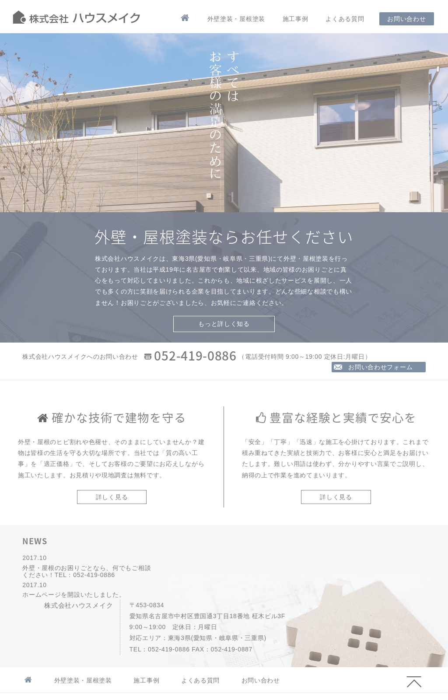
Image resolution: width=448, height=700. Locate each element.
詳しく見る (112, 497)
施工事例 (295, 18)
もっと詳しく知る (224, 323)
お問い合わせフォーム (381, 367)
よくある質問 (345, 18)
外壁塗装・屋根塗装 (236, 18)
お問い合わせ (406, 18)
